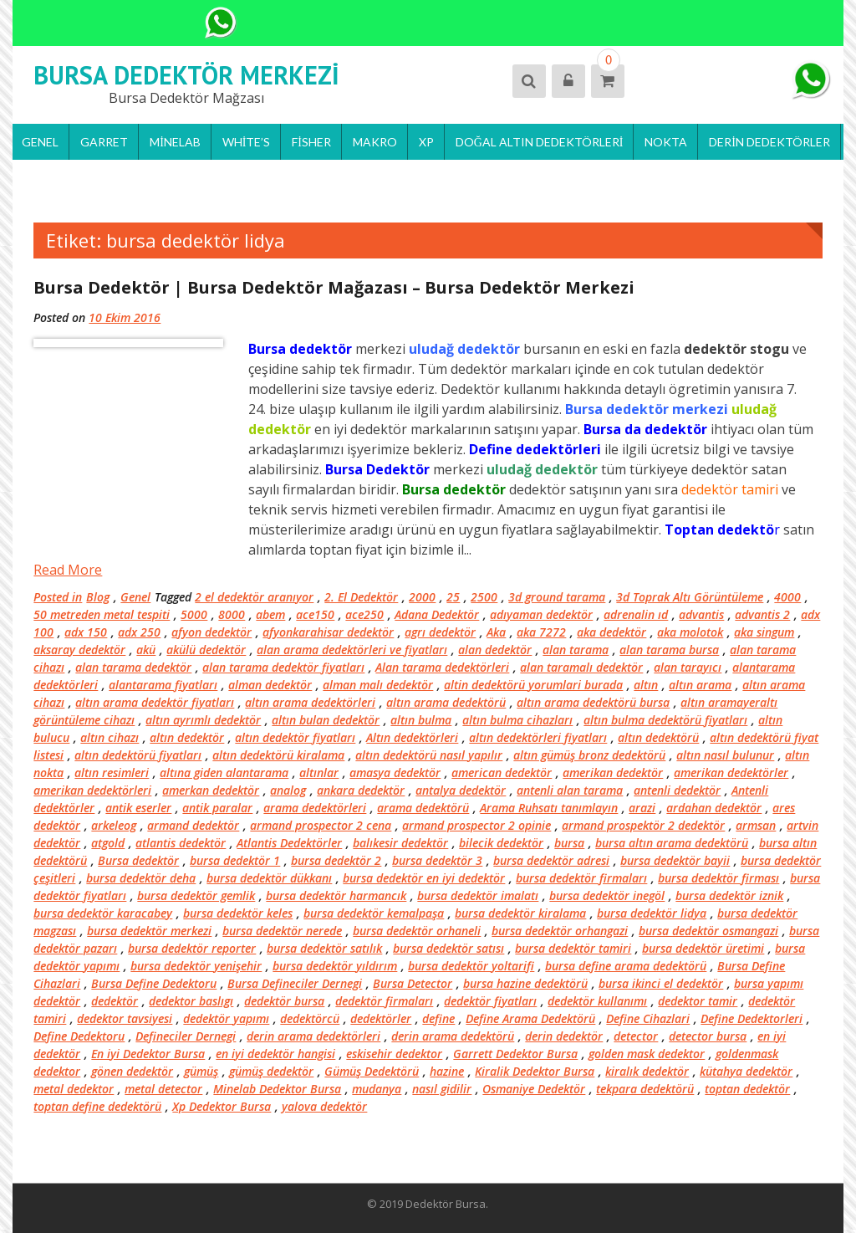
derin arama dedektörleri (313, 1036)
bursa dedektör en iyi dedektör (424, 878)
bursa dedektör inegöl (607, 895)
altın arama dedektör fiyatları (154, 702)
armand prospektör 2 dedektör (643, 825)
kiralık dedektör (647, 1071)
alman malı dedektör (378, 685)
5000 (194, 614)
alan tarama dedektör (133, 667)
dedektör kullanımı (597, 1001)
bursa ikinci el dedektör (661, 983)
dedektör (114, 1001)
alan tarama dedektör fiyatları (283, 667)
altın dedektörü (658, 737)
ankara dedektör (361, 790)
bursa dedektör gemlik (196, 895)
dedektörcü (309, 1018)
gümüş (201, 1071)
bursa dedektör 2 (336, 860)
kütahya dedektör (746, 1071)
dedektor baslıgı (191, 1001)
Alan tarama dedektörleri (442, 667)
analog (288, 790)
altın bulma (420, 720)
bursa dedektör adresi (551, 860)
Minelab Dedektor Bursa (277, 1089)
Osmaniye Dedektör (533, 1089)
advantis (701, 614)
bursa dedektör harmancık (336, 895)
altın (646, 685)
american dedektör (501, 772)
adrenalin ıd (636, 614)
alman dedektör (270, 685)
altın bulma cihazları (517, 720)
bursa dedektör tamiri (573, 948)
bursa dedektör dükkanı (269, 878)
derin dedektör (564, 1036)
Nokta (666, 142)
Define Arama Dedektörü (530, 1018)
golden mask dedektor (646, 1054)
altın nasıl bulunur (725, 755)
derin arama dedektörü (452, 1036)
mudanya (376, 1089)
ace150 (315, 614)
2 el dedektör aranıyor (254, 597)
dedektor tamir (697, 1001)
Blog (98, 597)
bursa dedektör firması (718, 878)
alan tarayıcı (687, 667)
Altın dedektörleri (412, 737)
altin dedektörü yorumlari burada (533, 685)
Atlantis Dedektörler (289, 843)
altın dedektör (187, 737)
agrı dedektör (440, 632)
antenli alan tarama (570, 790)
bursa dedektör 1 (235, 860)
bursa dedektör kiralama (520, 913)
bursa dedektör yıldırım (335, 966)
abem (270, 614)
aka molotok (690, 632)
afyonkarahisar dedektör (328, 632)
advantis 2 (762, 614)
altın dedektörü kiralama (278, 755)
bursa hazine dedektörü (525, 983)
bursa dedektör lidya (651, 913)
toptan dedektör (747, 1089)
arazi (642, 808)
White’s (246, 142)
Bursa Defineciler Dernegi (294, 983)
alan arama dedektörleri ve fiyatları (352, 649)
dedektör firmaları (384, 1001)
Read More (67, 569)
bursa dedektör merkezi (149, 931)
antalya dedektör (460, 790)
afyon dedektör (211, 632)
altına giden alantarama (224, 772)
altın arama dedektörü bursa (593, 702)
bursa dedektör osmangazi (708, 931)
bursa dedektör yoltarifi (471, 966)
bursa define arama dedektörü (625, 966)
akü (145, 649)
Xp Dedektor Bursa (221, 1106)
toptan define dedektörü (97, 1106)
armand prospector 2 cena (320, 825)
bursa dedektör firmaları (581, 878)
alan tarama (576, 649)
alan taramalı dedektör (581, 667)
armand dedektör (193, 825)
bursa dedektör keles (238, 913)
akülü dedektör (206, 649)
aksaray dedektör (79, 649)
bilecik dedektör (501, 843)
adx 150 (85, 632)
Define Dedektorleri (751, 1018)
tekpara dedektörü (645, 1089)
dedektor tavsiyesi (124, 1018)
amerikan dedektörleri (92, 790)
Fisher (311, 142)
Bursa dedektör (138, 860)
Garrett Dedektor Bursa (515, 1054)
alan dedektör (495, 649)
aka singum (764, 632)
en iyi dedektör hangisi (275, 1054)
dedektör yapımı (226, 1018)
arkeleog (113, 825)
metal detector (163, 1089)
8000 (231, 614)
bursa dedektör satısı (448, 948)
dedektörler (380, 1018)
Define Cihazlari (648, 1018)
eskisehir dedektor (394, 1054)
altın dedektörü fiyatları (137, 755)
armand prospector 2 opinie (476, 825)
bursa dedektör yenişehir (196, 966)
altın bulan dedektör (326, 720)
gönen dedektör (132, 1071)
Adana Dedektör (437, 614)
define (438, 1018)
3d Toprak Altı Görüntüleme (689, 597)
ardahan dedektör (714, 808)
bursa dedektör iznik (729, 895)
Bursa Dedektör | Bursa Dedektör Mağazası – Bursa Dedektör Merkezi (333, 287)
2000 (422, 597)
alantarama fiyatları (163, 685)
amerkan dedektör (210, 790)
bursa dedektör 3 (437, 860)
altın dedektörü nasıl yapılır (428, 755)
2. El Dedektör (361, 597)
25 (453, 597)
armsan (756, 825)
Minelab (175, 142)
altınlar (319, 772)
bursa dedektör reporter (192, 948)
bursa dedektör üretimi (703, 948)
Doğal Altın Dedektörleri (540, 142)
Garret (104, 142)
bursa (569, 843)
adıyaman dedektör (541, 614)
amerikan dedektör (613, 772)
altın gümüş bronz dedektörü (589, 755)
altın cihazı (109, 737)
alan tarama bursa (669, 649)
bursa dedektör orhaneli (417, 931)
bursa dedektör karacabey (102, 913)
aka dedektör (611, 632)
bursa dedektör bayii (675, 860)
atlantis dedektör (180, 843)
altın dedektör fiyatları (295, 737)
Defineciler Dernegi (185, 1036)
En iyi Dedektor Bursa (148, 1054)
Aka (496, 632)
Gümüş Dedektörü (371, 1071)
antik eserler (138, 808)
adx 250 (139, 632)
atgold (108, 843)
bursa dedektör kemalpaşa (373, 913)
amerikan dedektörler (731, 772)
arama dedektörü (423, 808)
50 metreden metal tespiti (101, 614)
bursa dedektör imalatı (477, 895)
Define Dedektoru (79, 1036)
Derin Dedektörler (769, 142)
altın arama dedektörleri (310, 702)
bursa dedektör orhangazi (560, 931)
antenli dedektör (677, 790)
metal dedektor (73, 1089)
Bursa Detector (412, 983)
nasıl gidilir (441, 1089)
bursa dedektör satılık (324, 948)
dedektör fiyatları (490, 1001)
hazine (447, 1071)
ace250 (364, 614)
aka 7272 (541, 632)
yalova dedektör (324, 1106)
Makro (375, 142)
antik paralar (217, 808)
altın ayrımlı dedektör (203, 720)
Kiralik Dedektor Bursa (534, 1071)
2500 (484, 597)
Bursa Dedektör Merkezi (186, 75)
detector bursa (707, 1036)
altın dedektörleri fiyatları (538, 737)
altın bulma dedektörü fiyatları (665, 720)
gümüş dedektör (271, 1071)
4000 (787, 597)
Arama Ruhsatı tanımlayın (549, 808)
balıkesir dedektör (400, 843)
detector (636, 1036)
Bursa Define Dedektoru (154, 983)
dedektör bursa (284, 1001)
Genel (40, 142)
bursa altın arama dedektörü (671, 843)
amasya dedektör (395, 772)
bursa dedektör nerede (282, 931)
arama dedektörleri (314, 808)
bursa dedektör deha (141, 878)
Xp (426, 142)
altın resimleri (111, 772)
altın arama (700, 685)
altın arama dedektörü (446, 702)
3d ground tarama (556, 597)
